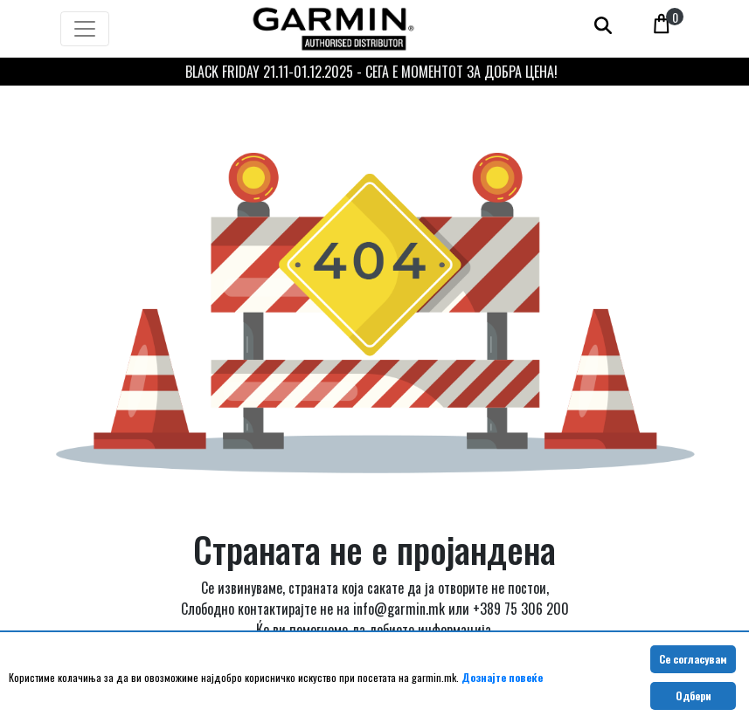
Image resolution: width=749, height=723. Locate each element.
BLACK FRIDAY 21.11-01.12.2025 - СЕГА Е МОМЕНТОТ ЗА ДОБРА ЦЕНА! (371, 71)
